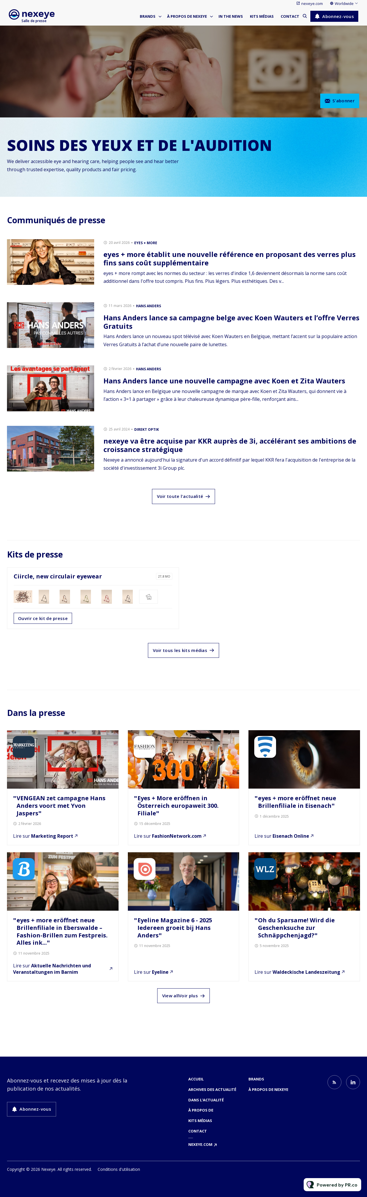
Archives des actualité (212, 1089)
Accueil (196, 1079)
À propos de (200, 1110)
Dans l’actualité (206, 1100)
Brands (147, 16)
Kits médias (262, 16)
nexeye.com (312, 3)
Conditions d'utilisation (119, 1169)
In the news (231, 16)
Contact (290, 16)
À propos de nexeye (187, 16)
